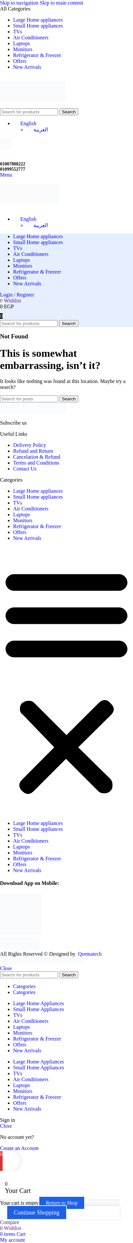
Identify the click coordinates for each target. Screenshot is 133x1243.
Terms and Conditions (36, 463)
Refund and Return (33, 451)
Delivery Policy (29, 445)
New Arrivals (27, 538)
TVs (17, 503)
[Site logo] (33, 105)
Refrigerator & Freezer (37, 526)
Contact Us (25, 468)
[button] (66, 680)
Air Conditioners (30, 508)
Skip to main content (61, 3)
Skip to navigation (20, 3)
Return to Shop (62, 1203)
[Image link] (33, 411)
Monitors (22, 520)
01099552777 (12, 169)
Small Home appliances (38, 497)
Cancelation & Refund (36, 457)
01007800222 (12, 164)
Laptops (21, 514)
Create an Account (19, 1148)
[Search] (29, 111)
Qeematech (90, 954)
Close (6, 968)
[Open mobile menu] (6, 175)
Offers (20, 532)
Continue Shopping (37, 1212)
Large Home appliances (38, 491)
